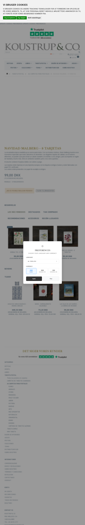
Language (29, 257)
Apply (34, 278)
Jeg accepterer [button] (9, 18)
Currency (29, 266)
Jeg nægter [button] (21, 18)
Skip (51, 278)
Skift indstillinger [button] (34, 18)
